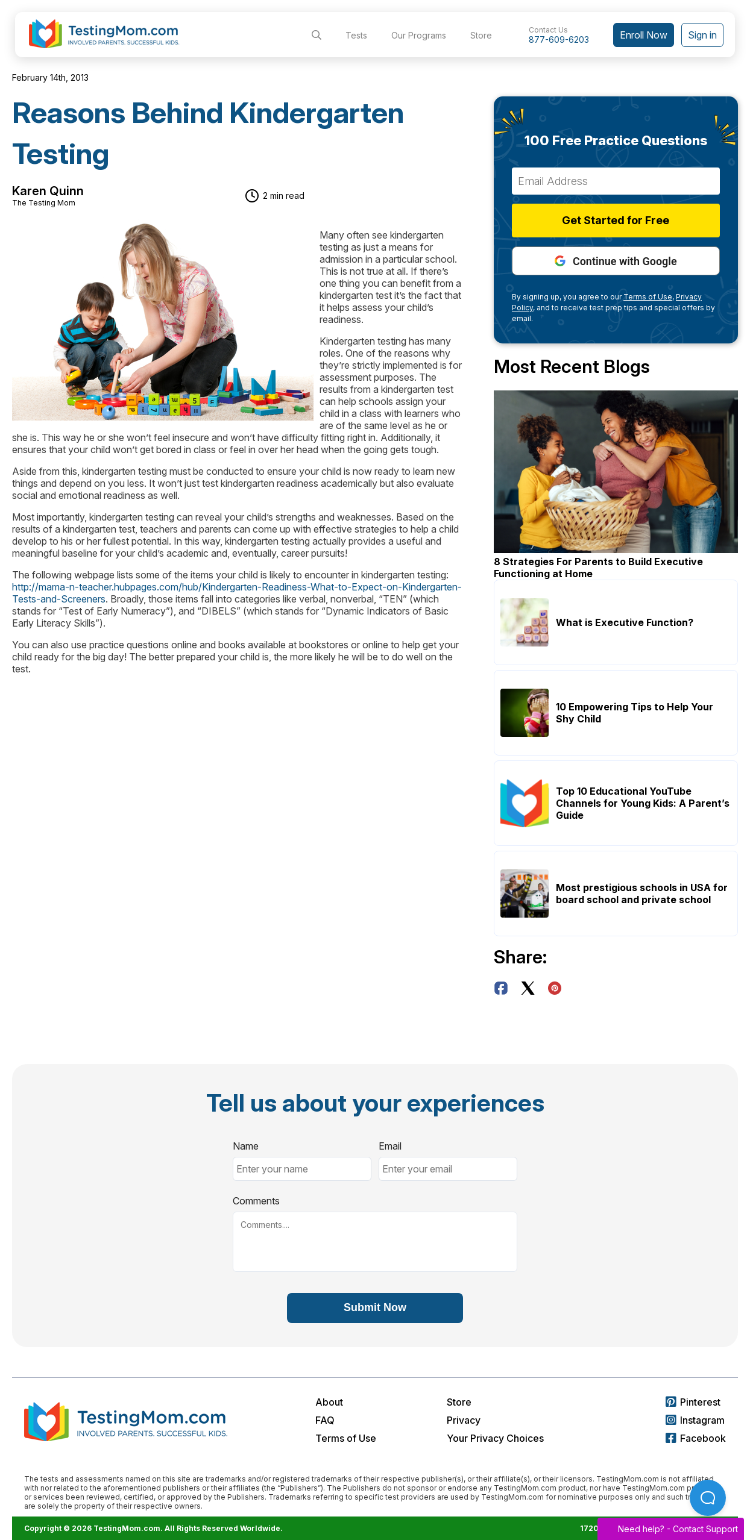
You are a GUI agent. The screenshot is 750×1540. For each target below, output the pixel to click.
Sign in (702, 35)
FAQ (325, 1420)
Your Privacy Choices (495, 1438)
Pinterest (693, 1402)
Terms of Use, (648, 296)
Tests (356, 35)
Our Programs (418, 35)
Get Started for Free (616, 220)
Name (246, 1146)
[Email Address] (616, 181)
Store (481, 35)
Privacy (464, 1420)
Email (390, 1146)
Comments (256, 1201)
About (329, 1402)
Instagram (695, 1420)
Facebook (696, 1438)
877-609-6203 (559, 39)
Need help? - (670, 1529)
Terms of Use (345, 1438)
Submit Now (375, 1307)
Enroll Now (643, 35)
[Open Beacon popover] (708, 1498)
